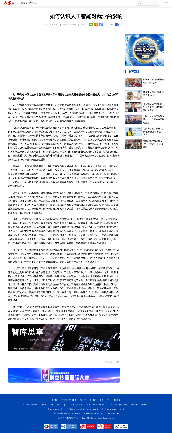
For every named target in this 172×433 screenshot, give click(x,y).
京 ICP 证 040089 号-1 (55, 409)
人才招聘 (83, 400)
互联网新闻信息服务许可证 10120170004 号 (82, 409)
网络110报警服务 (57, 405)
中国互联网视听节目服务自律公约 (35, 405)
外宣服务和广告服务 (69, 400)
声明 (108, 400)
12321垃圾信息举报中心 (74, 405)
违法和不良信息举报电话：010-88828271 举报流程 (129, 405)
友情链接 (117, 400)
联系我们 (93, 400)
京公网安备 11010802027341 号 (113, 409)
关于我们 (55, 400)
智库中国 (33, 3)
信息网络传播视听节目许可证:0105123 (66, 413)
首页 (23, 3)
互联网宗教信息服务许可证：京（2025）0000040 (101, 413)
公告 (101, 400)
